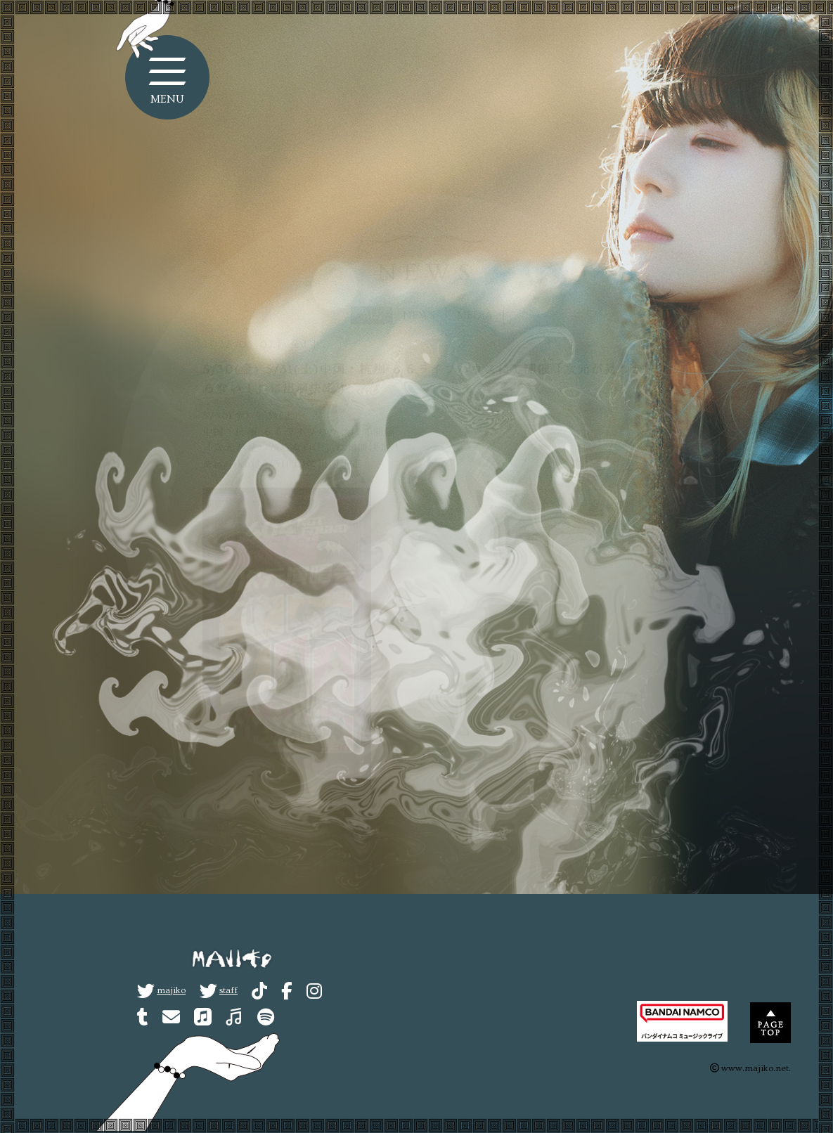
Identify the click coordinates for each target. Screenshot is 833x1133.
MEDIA (475, 291)
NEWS (419, 291)
